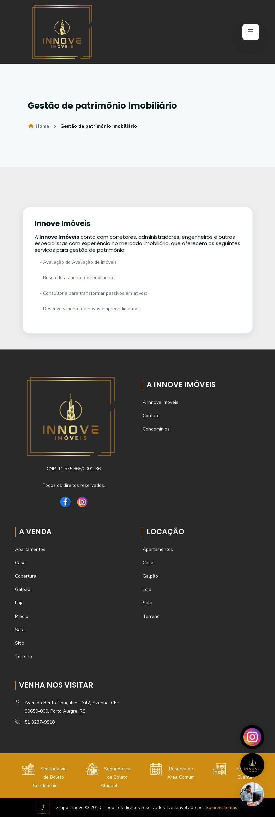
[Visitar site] (252, 765)
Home (38, 126)
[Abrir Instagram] (252, 737)
